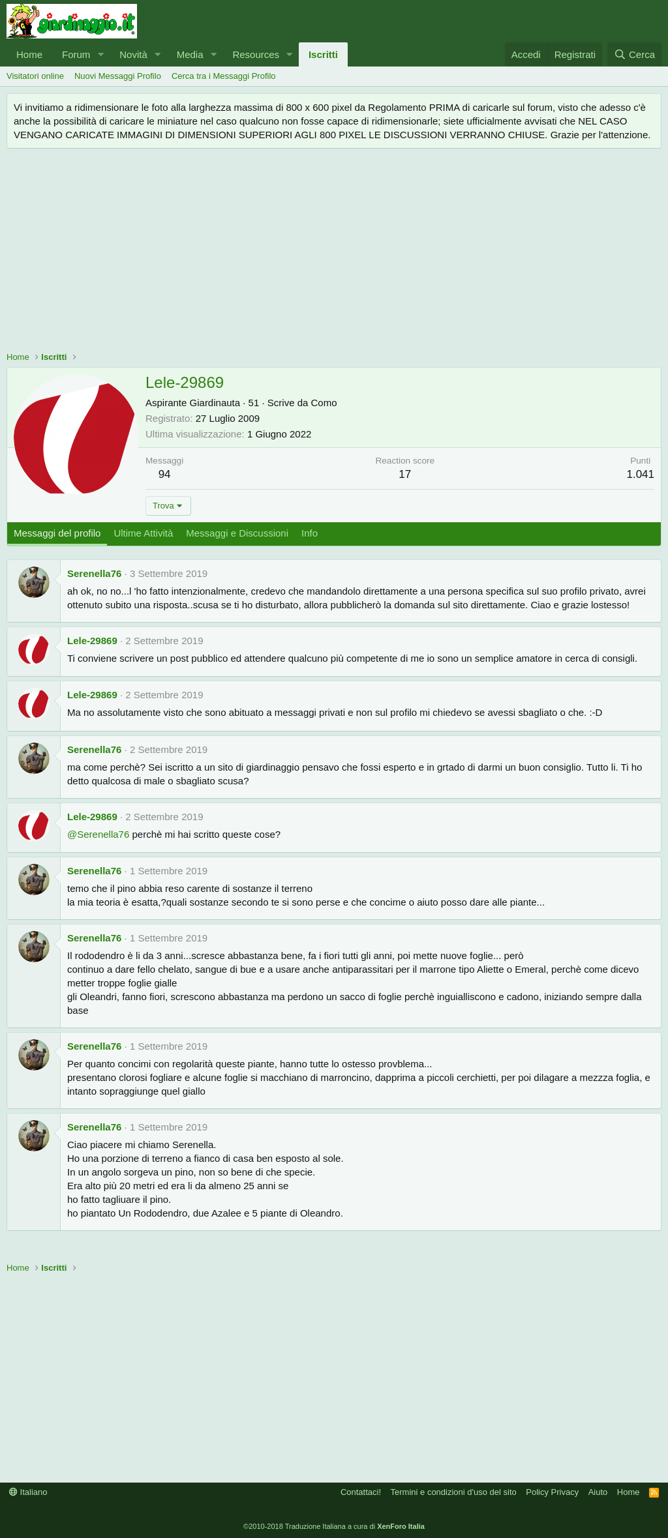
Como (324, 402)
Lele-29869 (92, 640)
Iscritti (323, 54)
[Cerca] (634, 54)
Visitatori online (35, 76)
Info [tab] (309, 533)
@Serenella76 (98, 834)
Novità (133, 54)
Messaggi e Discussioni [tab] (237, 533)
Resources (255, 54)
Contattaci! (361, 1492)
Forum (76, 54)
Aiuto (598, 1492)
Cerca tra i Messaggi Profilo (224, 76)
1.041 (640, 474)
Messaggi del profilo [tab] (57, 533)
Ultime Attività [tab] (143, 533)
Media (190, 54)
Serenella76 (94, 573)
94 (165, 474)
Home (29, 54)
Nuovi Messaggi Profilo (117, 76)
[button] (100, 54)
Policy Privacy (552, 1492)
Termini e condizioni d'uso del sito (454, 1492)
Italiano (28, 1492)
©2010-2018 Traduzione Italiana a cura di (334, 1526)
